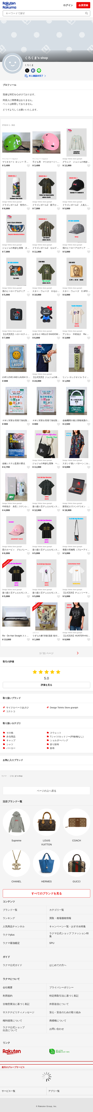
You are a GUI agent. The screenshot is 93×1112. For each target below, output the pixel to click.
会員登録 (83, 5)
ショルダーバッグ (59, 740)
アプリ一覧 (54, 1091)
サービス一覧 (8, 1091)
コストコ (35, 633)
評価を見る (46, 685)
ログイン (68, 5)
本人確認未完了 (34, 76)
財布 (52, 748)
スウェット (55, 732)
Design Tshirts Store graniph (72, 159)
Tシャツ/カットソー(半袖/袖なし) (66, 736)
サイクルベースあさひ (10, 159)
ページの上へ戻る (46, 790)
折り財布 (54, 744)
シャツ (9, 744)
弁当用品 (10, 736)
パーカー (10, 748)
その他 (9, 732)
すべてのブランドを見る (46, 893)
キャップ (10, 740)
